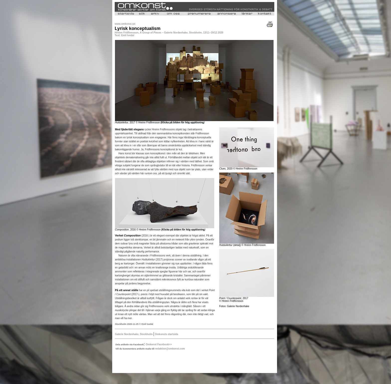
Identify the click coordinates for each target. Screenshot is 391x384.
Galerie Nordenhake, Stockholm (134, 334)
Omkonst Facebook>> (159, 344)
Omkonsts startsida (166, 334)
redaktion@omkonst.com (170, 348)
